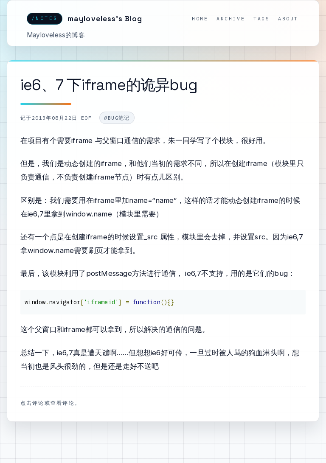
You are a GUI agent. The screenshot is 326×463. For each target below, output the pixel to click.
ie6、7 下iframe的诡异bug (109, 84)
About (288, 18)
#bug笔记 (117, 118)
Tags (261, 18)
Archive (230, 18)
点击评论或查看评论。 (50, 402)
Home (200, 18)
